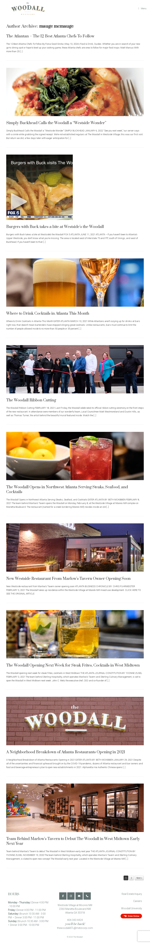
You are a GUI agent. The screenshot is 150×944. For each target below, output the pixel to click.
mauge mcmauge (56, 26)
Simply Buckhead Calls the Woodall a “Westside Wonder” (56, 123)
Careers (137, 901)
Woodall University (131, 908)
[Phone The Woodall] (87, 896)
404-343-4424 (75, 920)
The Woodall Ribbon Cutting (31, 400)
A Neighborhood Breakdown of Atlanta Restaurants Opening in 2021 (65, 752)
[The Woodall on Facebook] (63, 896)
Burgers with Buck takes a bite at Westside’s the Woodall (55, 226)
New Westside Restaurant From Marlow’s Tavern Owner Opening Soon (68, 578)
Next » (139, 878)
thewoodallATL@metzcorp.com (75, 928)
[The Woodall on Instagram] (71, 896)
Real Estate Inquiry (132, 894)
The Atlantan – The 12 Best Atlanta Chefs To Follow (50, 36)
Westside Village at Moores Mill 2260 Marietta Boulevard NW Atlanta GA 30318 (75, 909)
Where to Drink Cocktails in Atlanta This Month (47, 313)
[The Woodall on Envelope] (79, 896)
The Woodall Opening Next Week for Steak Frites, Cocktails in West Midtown (73, 665)
